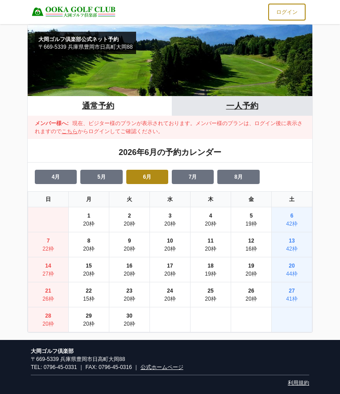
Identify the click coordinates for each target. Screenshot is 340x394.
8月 (238, 177)
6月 (147, 177)
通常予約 (98, 105)
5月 (101, 177)
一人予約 (242, 105)
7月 (193, 177)
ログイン (287, 12)
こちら (70, 131)
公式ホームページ (162, 367)
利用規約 (298, 383)
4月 (56, 177)
